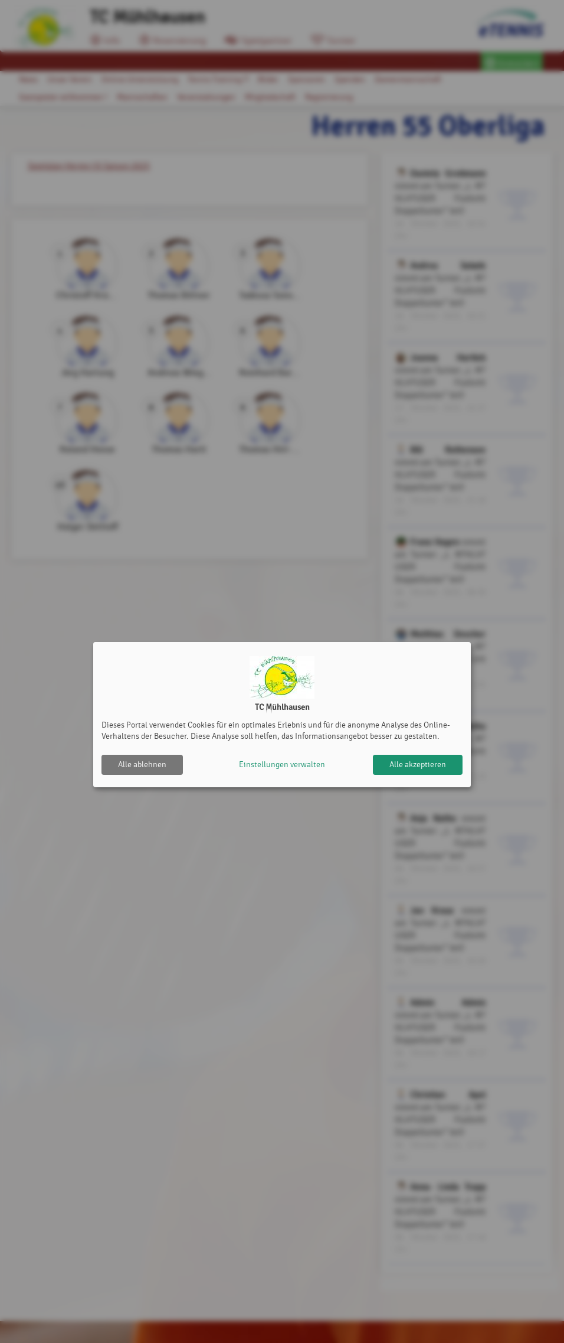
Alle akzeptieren (417, 764)
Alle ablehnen (142, 764)
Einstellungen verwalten (282, 764)
